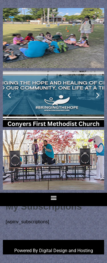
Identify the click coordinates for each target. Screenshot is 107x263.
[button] (9, 95)
